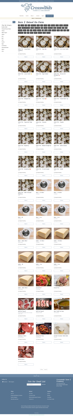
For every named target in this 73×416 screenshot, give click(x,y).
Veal (2, 40)
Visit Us (12, 393)
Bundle (32, 32)
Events (27, 16)
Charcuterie (50, 27)
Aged (55, 27)
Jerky (29, 25)
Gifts (3, 51)
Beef (3, 38)
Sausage (45, 27)
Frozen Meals (21, 32)
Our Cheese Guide (50, 399)
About (32, 16)
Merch (3, 49)
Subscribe (44, 384)
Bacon (50, 30)
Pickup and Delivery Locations (16, 395)
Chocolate (20, 30)
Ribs (41, 27)
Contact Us (31, 399)
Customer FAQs (32, 395)
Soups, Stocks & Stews (25, 27)
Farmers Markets (14, 397)
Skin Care (48, 32)
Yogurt (46, 30)
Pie (42, 30)
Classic (25, 30)
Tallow (44, 32)
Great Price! (66, 25)
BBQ (64, 30)
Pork (2, 36)
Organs (32, 27)
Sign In (43, 16)
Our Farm (31, 393)
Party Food (59, 27)
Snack (38, 25)
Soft (63, 27)
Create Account (50, 16)
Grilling (45, 25)
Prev (41, 369)
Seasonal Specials (5, 47)
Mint (31, 30)
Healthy (35, 32)
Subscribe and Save (14, 399)
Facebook (4, 382)
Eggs (3, 44)
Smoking (53, 25)
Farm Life (39, 32)
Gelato (3, 34)
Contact (37, 16)
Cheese (3, 31)
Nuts (66, 27)
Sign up (25, 57)
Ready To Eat (33, 25)
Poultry (3, 42)
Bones (20, 27)
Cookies (34, 30)
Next (45, 369)
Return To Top (36, 376)
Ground (61, 25)
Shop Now (22, 16)
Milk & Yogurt (4, 32)
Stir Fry (57, 25)
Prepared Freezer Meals (6, 29)
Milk (25, 25)
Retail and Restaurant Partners (35, 397)
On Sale (22, 25)
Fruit (28, 30)
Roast (49, 25)
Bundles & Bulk (4, 27)
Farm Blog (49, 397)
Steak (42, 25)
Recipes (48, 395)
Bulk (28, 32)
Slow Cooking (37, 27)
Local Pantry (26, 1)
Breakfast (53, 30)
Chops (58, 30)
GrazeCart (42, 415)
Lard (61, 30)
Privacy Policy (36, 413)
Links (68, 30)
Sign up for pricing (22, 54)
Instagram (11, 382)
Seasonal (39, 30)
